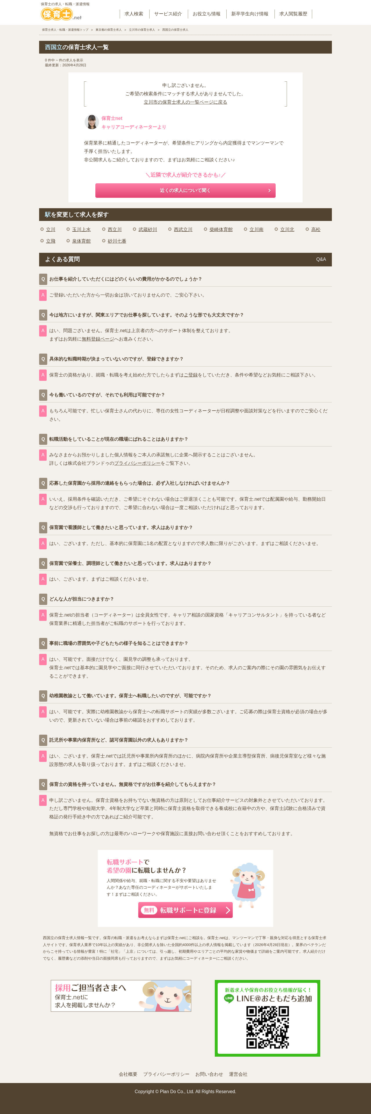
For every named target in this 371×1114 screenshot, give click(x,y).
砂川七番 (117, 241)
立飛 (50, 241)
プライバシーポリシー (137, 463)
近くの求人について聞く (185, 190)
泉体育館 (81, 241)
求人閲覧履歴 (293, 13)
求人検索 (134, 13)
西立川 (115, 229)
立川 (50, 229)
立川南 (256, 229)
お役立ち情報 (207, 13)
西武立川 (183, 229)
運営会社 (238, 1074)
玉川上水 (81, 229)
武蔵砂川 (148, 229)
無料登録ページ (98, 338)
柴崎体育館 (221, 229)
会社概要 (128, 1074)
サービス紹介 (168, 13)
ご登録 (191, 374)
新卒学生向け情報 (249, 13)
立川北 (287, 229)
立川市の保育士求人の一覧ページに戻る (185, 102)
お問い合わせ (209, 1074)
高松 (316, 229)
